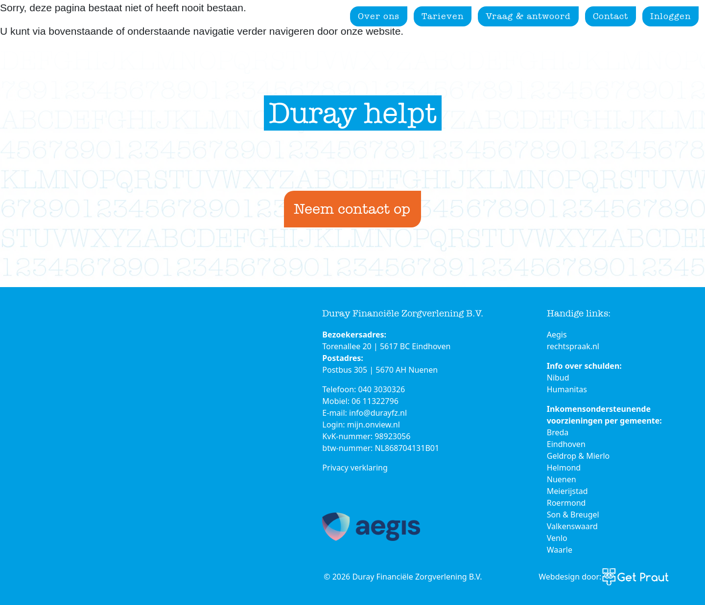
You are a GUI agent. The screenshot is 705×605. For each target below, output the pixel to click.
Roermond (566, 502)
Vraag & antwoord (528, 16)
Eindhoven (566, 444)
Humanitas (567, 389)
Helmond (564, 467)
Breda (558, 432)
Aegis (557, 334)
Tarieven (443, 16)
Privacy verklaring (354, 467)
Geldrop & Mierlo (578, 455)
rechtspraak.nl (573, 346)
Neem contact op (352, 209)
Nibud (558, 377)
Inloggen (670, 16)
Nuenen (561, 479)
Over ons (379, 16)
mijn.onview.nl (373, 424)
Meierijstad (567, 491)
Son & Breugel (573, 514)
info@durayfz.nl (378, 412)
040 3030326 (381, 389)
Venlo (557, 538)
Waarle (559, 549)
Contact (610, 16)
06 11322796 (375, 401)
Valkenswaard (572, 526)
